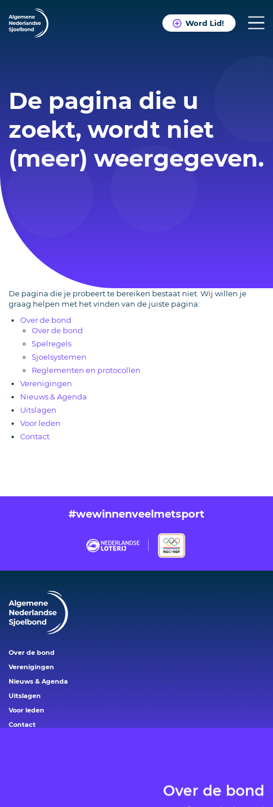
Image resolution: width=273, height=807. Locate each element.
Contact (35, 436)
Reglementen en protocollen (86, 370)
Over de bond (213, 770)
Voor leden (40, 423)
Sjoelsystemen (59, 356)
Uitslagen (38, 409)
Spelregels (51, 343)
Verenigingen (46, 383)
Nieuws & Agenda (53, 396)
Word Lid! (204, 23)
